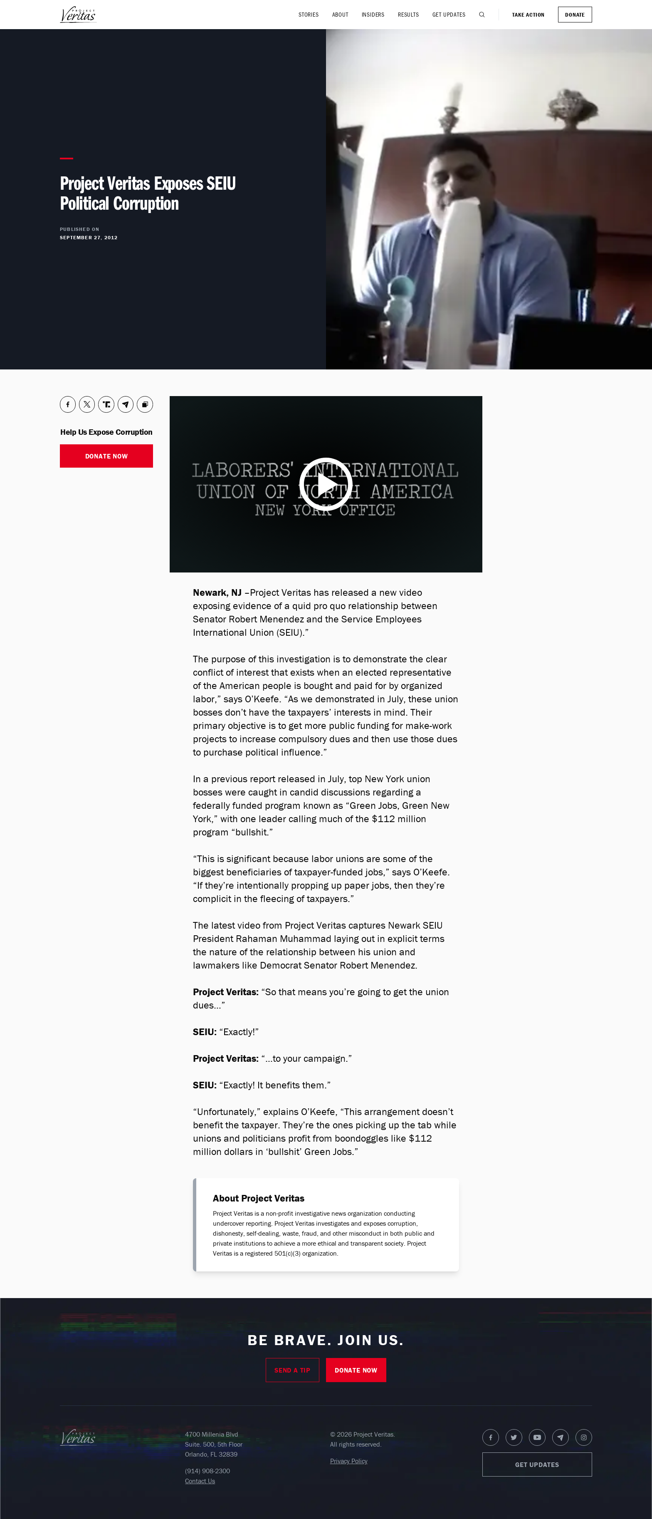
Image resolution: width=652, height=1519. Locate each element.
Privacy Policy (349, 1461)
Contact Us (200, 1481)
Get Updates (449, 14)
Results (408, 14)
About (340, 14)
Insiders (373, 14)
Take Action (528, 14)
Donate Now (106, 456)
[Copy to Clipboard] (145, 404)
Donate (575, 14)
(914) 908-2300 (207, 1471)
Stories (309, 14)
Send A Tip (292, 1370)
